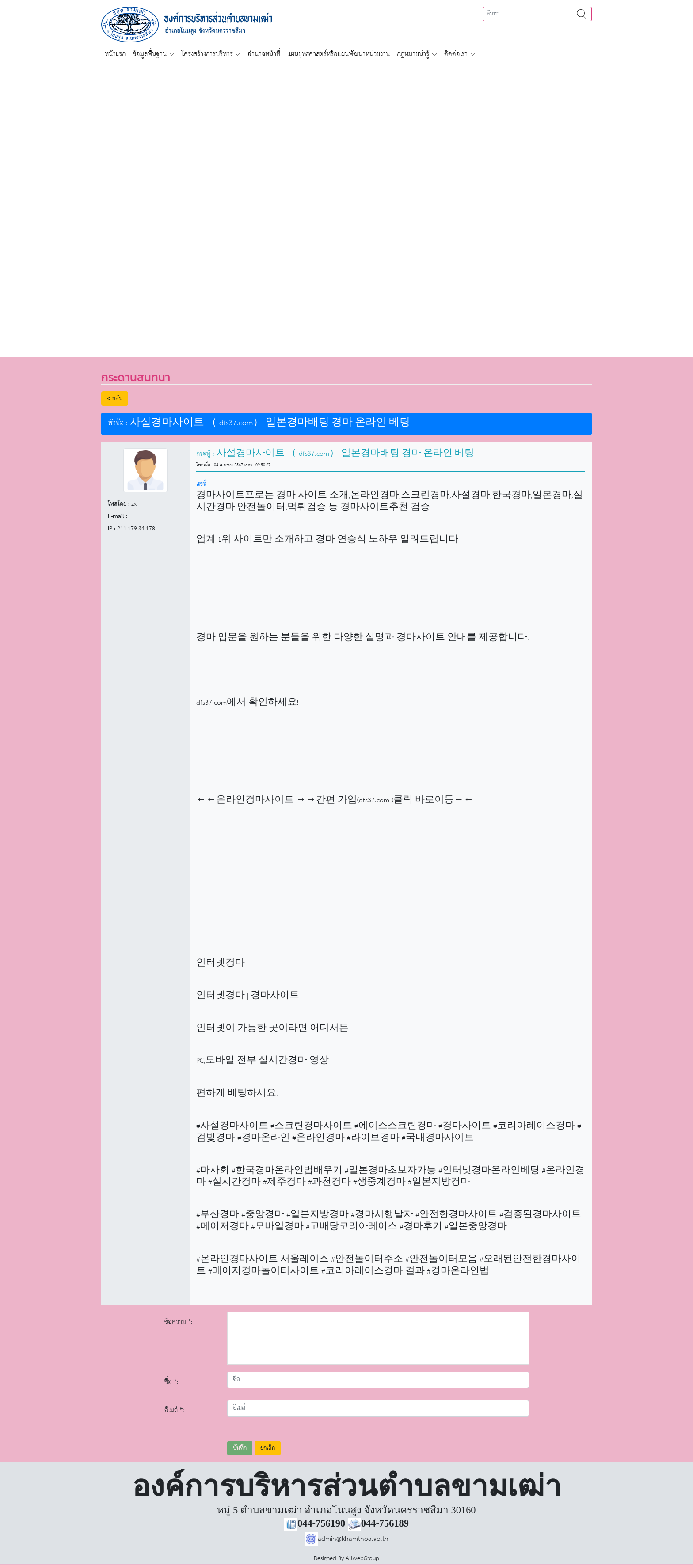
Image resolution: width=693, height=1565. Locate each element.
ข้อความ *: (178, 1322)
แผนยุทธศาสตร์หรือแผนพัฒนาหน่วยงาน (338, 54)
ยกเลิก (267, 1448)
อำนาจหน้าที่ (264, 54)
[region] (346, 204)
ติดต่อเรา (456, 54)
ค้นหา (581, 14)
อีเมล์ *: (174, 1410)
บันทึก (240, 1448)
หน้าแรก (115, 54)
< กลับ (114, 398)
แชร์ (201, 483)
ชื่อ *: (171, 1382)
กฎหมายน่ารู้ (413, 54)
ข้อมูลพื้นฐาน (150, 54)
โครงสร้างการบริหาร (207, 54)
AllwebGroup (362, 1558)
